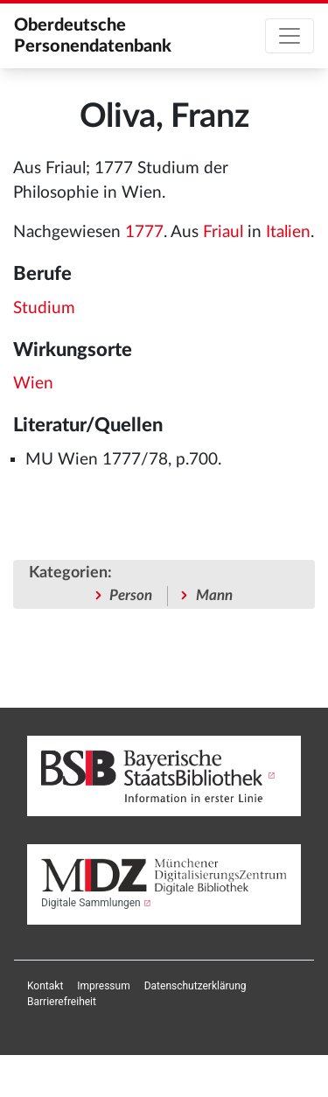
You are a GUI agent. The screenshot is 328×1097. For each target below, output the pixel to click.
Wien (33, 383)
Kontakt (45, 986)
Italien (288, 232)
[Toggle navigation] (289, 35)
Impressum (103, 986)
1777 (144, 232)
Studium (44, 308)
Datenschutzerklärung (195, 986)
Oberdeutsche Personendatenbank (92, 36)
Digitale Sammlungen (91, 903)
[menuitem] (45, 986)
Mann (214, 595)
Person (130, 595)
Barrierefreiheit (61, 1002)
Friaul (223, 232)
